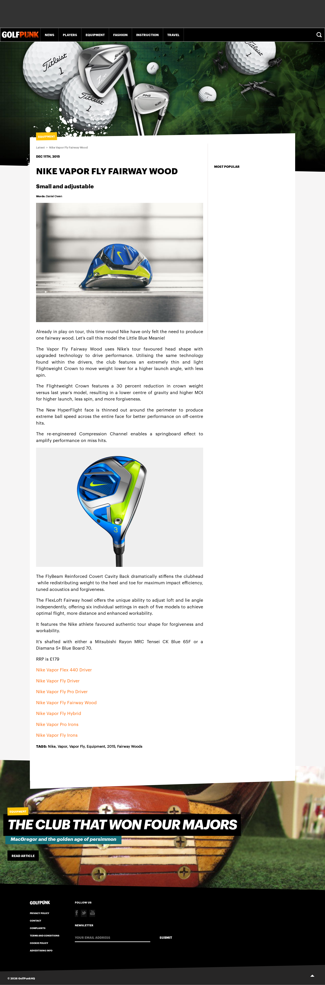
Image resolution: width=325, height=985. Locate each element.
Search (320, 34)
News (49, 35)
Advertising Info (41, 950)
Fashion (120, 35)
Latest (40, 147)
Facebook (76, 913)
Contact (35, 920)
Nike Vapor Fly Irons (57, 735)
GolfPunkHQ (26, 978)
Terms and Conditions (44, 935)
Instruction (147, 35)
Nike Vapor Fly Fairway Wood (68, 147)
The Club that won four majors (122, 825)
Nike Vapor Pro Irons (57, 724)
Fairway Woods (129, 746)
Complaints (37, 928)
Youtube (92, 913)
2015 (111, 746)
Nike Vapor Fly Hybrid (58, 713)
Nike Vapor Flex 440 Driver (64, 669)
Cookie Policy (39, 943)
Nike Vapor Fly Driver (58, 680)
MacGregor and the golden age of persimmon (63, 839)
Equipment (95, 35)
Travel (173, 35)
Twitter (84, 913)
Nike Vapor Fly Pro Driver (62, 691)
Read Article (23, 856)
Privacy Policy (39, 913)
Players (70, 35)
